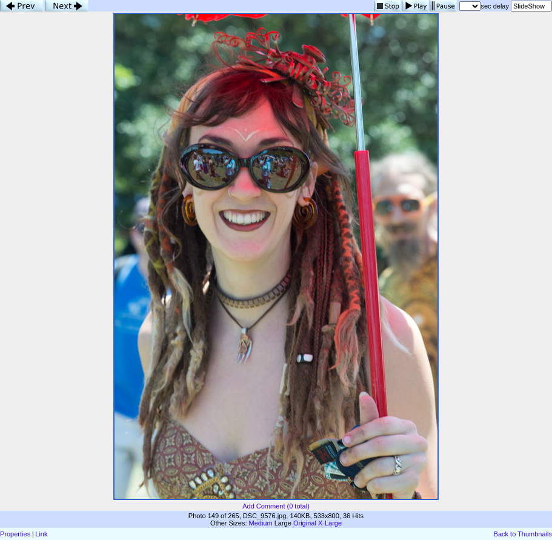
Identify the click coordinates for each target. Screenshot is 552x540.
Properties (15, 534)
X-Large (330, 523)
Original (304, 523)
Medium (261, 523)
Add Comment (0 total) (276, 506)
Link (41, 534)
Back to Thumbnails (523, 534)
